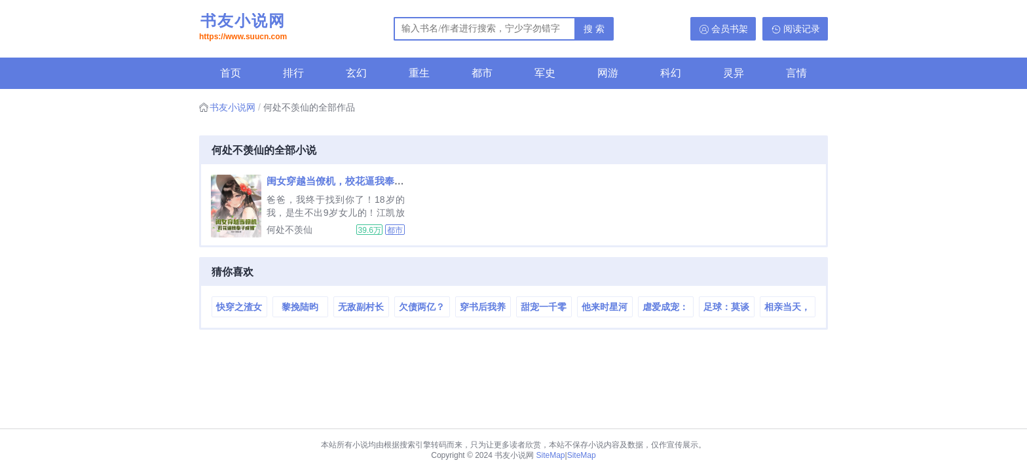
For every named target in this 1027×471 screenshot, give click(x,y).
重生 (419, 72)
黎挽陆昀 (300, 307)
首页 (230, 72)
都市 (482, 72)
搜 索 (594, 29)
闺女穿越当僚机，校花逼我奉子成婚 (345, 180)
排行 (293, 72)
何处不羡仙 (289, 229)
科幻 (670, 72)
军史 (544, 72)
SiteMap (550, 455)
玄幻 (356, 72)
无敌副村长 (361, 307)
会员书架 (729, 29)
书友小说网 (243, 28)
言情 (796, 72)
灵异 (733, 72)
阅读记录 (801, 29)
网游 (607, 72)
